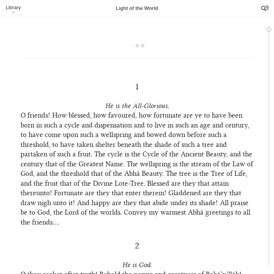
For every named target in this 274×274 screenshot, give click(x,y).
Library (13, 7)
